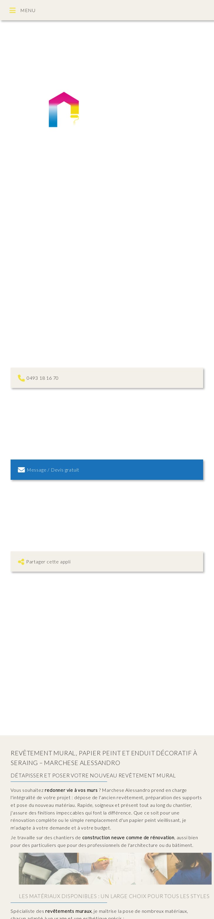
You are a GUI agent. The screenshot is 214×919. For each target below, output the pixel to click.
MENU (23, 10)
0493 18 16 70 (38, 377)
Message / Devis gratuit (49, 469)
